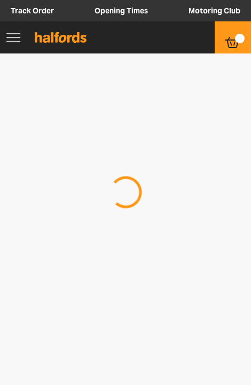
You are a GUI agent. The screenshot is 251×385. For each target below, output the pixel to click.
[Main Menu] (13, 37)
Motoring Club (214, 11)
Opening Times (121, 11)
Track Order (32, 11)
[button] (179, 37)
